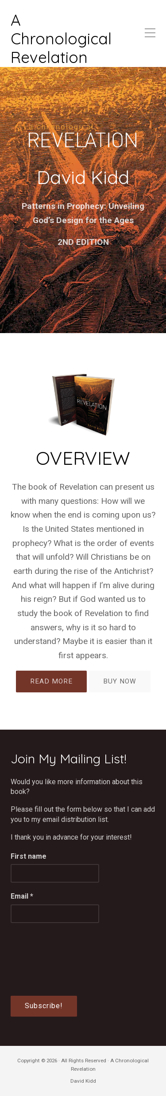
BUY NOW (119, 681)
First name (28, 856)
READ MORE (51, 681)
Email (22, 896)
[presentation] (47, 964)
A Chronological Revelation (61, 39)
